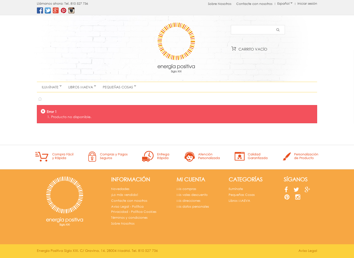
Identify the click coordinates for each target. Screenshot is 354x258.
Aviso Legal (307, 250)
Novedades (120, 189)
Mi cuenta (191, 179)
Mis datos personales (193, 206)
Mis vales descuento (192, 195)
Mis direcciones (188, 201)
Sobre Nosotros (219, 4)
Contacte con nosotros (254, 4)
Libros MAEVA (80, 87)
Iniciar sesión (307, 3)
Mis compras (186, 189)
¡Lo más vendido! (124, 195)
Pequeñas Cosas (118, 87)
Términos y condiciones (129, 218)
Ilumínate (50, 87)
